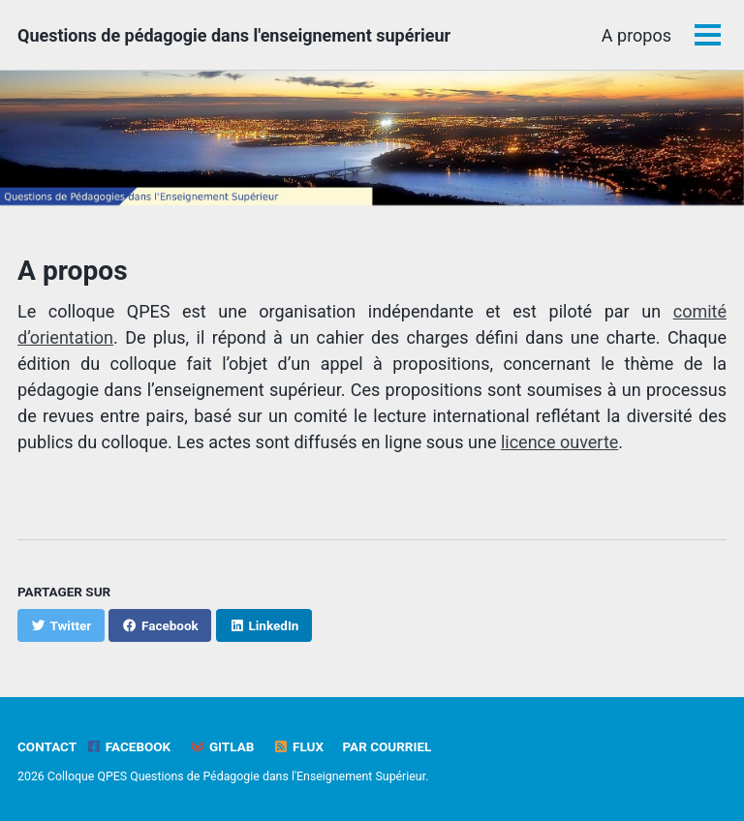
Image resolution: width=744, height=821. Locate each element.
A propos (636, 35)
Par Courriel (386, 746)
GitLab (222, 746)
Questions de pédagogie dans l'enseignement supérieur (233, 35)
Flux (298, 746)
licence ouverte (559, 442)
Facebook (128, 746)
